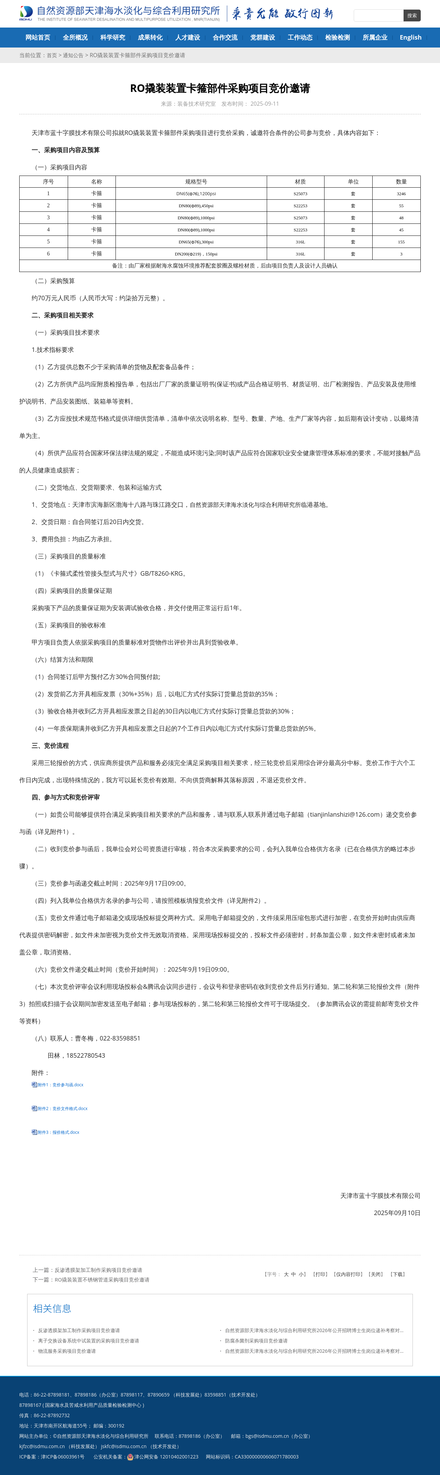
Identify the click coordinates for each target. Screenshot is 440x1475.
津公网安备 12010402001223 (166, 1456)
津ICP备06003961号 (63, 1456)
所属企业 (375, 37)
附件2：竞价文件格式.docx (63, 1108)
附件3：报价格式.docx (58, 1132)
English (411, 37)
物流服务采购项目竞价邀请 (67, 1351)
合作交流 (225, 37)
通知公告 (75, 55)
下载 (398, 1274)
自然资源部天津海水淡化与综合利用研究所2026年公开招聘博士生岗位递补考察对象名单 (316, 1330)
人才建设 (187, 37)
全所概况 (75, 37)
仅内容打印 (348, 1274)
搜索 (412, 15)
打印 (320, 1274)
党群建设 (262, 37)
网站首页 (37, 37)
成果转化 (150, 37)
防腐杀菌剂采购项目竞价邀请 (256, 1340)
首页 (52, 55)
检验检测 (337, 37)
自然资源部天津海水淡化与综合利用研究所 (248, 504)
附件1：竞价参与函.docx (61, 1085)
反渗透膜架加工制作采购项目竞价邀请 (101, 1270)
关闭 (376, 1274)
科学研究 (112, 37)
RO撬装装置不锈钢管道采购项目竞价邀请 (105, 1279)
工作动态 (300, 37)
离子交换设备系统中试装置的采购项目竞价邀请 (88, 1340)
